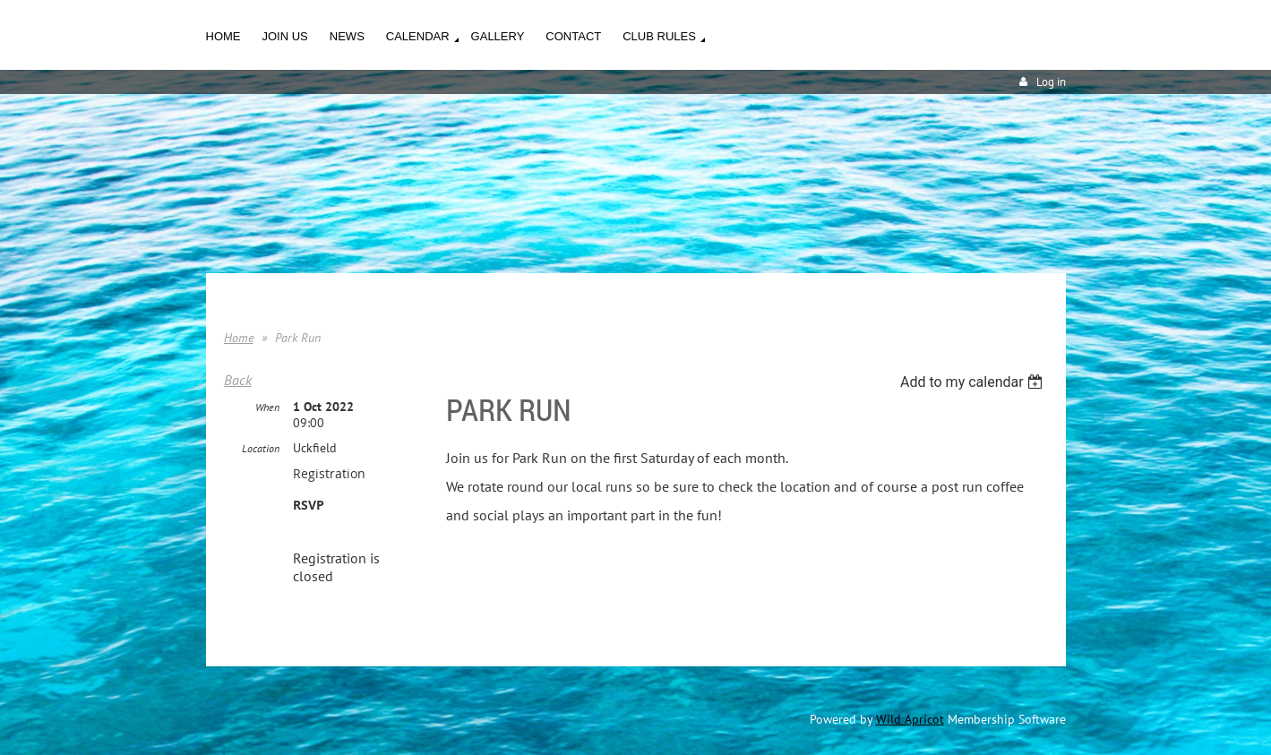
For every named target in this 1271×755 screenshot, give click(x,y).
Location (260, 448)
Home (238, 338)
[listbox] (974, 382)
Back (238, 380)
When (267, 407)
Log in (1051, 82)
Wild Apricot (910, 719)
